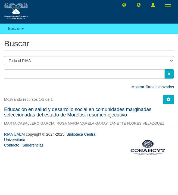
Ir (169, 74)
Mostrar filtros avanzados (153, 87)
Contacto (11, 145)
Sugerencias (32, 145)
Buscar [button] (16, 28)
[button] (124, 4)
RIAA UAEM (15, 134)
